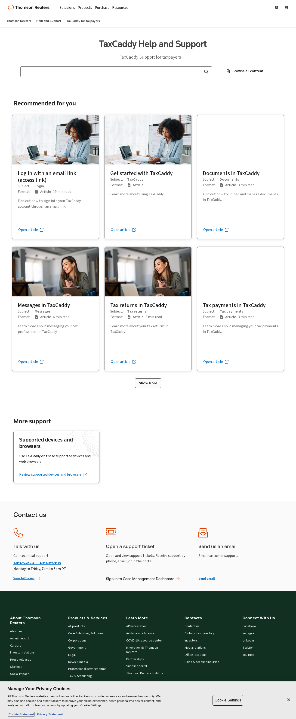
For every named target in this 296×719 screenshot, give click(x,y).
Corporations (77, 640)
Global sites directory (200, 633)
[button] (206, 72)
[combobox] (116, 72)
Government (77, 648)
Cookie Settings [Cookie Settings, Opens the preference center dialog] (228, 700)
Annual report (19, 638)
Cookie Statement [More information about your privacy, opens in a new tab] (21, 714)
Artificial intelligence (140, 633)
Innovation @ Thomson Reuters (142, 650)
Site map (16, 667)
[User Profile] (286, 7)
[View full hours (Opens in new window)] (26, 578)
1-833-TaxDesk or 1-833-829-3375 (37, 563)
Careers (15, 646)
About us (16, 631)
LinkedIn (248, 640)
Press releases (20, 660)
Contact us (192, 626)
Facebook (249, 626)
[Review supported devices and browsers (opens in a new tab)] (53, 474)
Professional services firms (87, 669)
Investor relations (22, 652)
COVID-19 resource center (144, 640)
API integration (136, 626)
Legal (72, 655)
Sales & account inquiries (202, 662)
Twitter (248, 648)
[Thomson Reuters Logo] (30, 7)
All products (76, 626)
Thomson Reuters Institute (144, 673)
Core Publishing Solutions (85, 633)
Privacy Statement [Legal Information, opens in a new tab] (49, 714)
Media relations (195, 648)
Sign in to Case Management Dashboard (143, 579)
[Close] (289, 700)
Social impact (19, 674)
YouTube (249, 655)
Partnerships (135, 659)
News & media (78, 662)
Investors (191, 640)
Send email (206, 578)
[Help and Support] (276, 7)
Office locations (196, 655)
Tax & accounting (80, 676)
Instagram (249, 633)
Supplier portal (136, 666)
